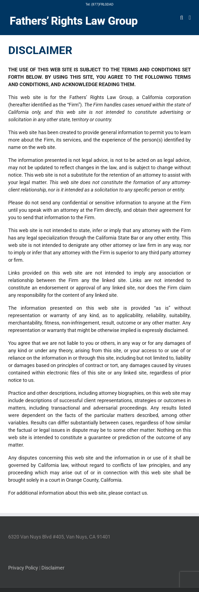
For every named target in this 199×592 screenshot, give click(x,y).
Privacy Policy (23, 568)
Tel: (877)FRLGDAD (99, 4)
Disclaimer (52, 568)
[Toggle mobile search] (181, 18)
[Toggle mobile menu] (190, 18)
